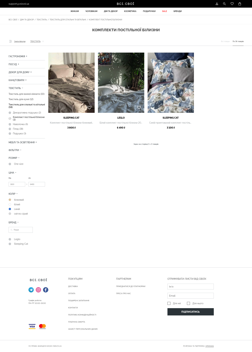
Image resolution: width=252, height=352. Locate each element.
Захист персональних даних (83, 329)
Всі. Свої (13, 20)
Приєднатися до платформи (130, 286)
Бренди (178, 11)
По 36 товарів (238, 41)
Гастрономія (17, 56)
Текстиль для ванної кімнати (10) (27, 94)
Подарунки (149, 11)
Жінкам (74, 11)
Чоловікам (91, 11)
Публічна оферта (76, 322)
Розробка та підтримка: (198, 346)
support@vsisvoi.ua (19, 3)
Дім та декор (110, 11)
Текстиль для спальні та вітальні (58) (27, 106)
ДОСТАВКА (73, 286)
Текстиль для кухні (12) (21, 99)
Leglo (121, 117)
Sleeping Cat (71, 117)
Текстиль (42, 20)
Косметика (130, 11)
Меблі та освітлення (22, 142)
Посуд (13, 64)
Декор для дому (19, 72)
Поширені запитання (78, 301)
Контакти (73, 308)
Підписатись (190, 311)
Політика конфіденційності (82, 315)
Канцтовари (16, 80)
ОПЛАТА (71, 293)
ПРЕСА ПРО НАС (123, 293)
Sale (164, 11)
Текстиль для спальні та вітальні (68, 20)
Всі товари (225, 41)
